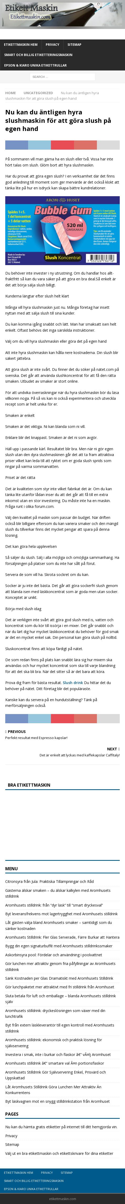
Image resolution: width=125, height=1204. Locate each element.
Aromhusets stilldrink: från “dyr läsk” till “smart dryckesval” (54, 905)
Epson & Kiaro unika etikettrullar (35, 65)
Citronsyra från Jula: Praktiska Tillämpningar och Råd (49, 881)
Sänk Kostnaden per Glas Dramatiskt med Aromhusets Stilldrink (59, 978)
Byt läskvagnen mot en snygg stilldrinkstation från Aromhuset (57, 1101)
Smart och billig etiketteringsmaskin (38, 55)
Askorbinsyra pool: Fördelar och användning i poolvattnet (53, 954)
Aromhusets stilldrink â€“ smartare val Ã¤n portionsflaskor (54, 1063)
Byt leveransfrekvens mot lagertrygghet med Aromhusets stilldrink (61, 913)
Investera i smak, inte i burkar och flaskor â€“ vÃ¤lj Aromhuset (58, 1054)
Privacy (52, 44)
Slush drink (73, 682)
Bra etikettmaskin (29, 785)
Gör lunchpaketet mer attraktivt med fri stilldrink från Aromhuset (59, 986)
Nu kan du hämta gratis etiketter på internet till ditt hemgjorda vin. (61, 1126)
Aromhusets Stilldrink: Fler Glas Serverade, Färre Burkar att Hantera (62, 937)
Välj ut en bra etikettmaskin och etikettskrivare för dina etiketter (59, 1153)
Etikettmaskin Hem (21, 44)
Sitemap (74, 44)
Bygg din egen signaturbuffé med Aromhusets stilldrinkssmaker (58, 945)
